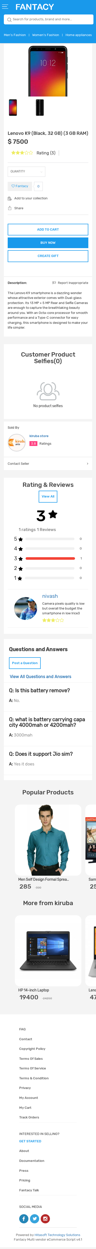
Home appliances (79, 35)
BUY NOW (48, 243)
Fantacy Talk (29, 1192)
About (24, 1153)
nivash (50, 598)
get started (30, 1143)
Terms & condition (34, 1080)
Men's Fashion (15, 35)
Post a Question (25, 665)
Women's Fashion (45, 35)
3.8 (33, 445)
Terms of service (32, 1070)
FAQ (22, 1031)
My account (28, 1099)
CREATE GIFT (48, 257)
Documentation (31, 1162)
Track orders (29, 1119)
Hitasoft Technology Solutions (57, 1237)
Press (23, 1172)
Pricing (24, 1182)
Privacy (25, 1090)
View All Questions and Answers (40, 678)
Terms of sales (31, 1060)
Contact (25, 1041)
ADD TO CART (48, 229)
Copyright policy (32, 1050)
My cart (25, 1109)
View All (48, 498)
